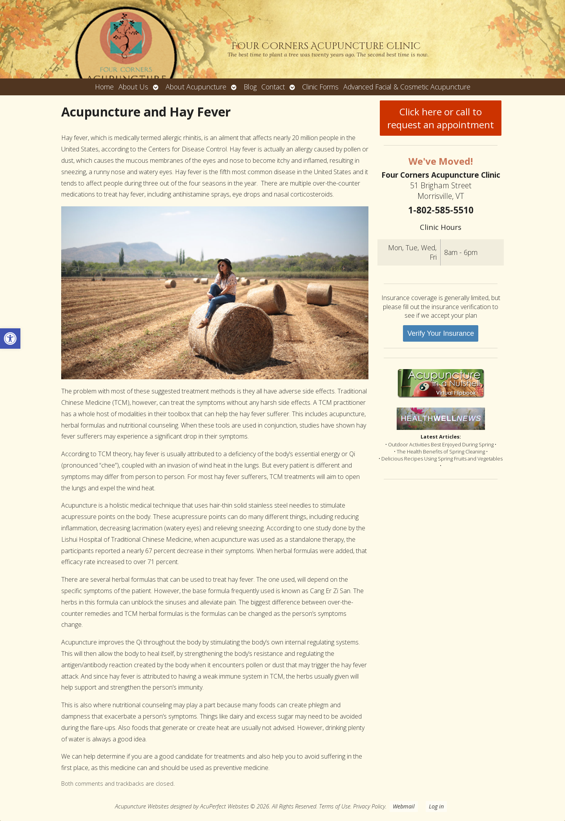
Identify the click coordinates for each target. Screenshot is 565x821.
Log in (436, 806)
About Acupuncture (196, 86)
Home (104, 86)
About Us (133, 86)
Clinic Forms (320, 86)
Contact (273, 86)
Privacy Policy (369, 806)
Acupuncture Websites (142, 806)
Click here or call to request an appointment (440, 118)
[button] (10, 338)
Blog (250, 86)
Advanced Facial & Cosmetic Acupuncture (406, 86)
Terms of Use (334, 806)
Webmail (404, 806)
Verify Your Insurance (440, 333)
